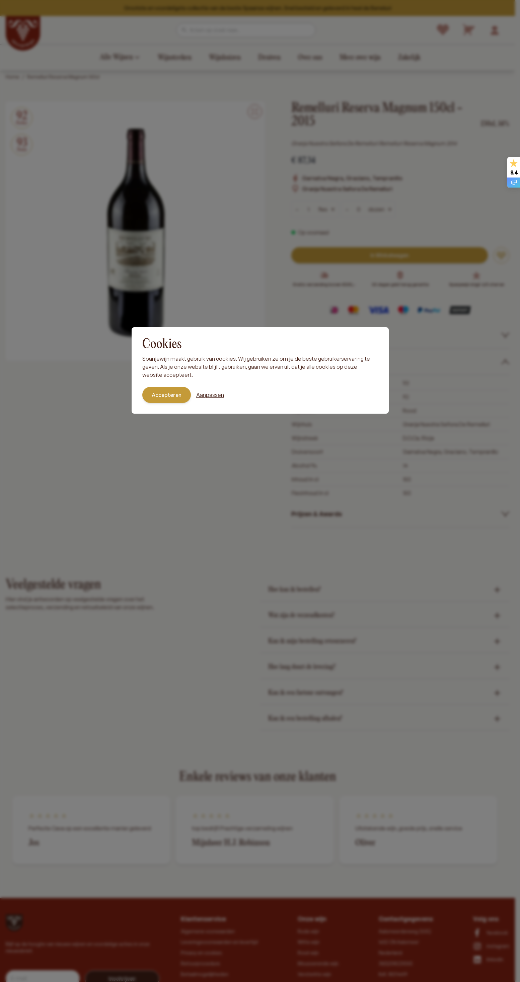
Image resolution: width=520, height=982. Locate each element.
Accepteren (166, 395)
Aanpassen (210, 395)
